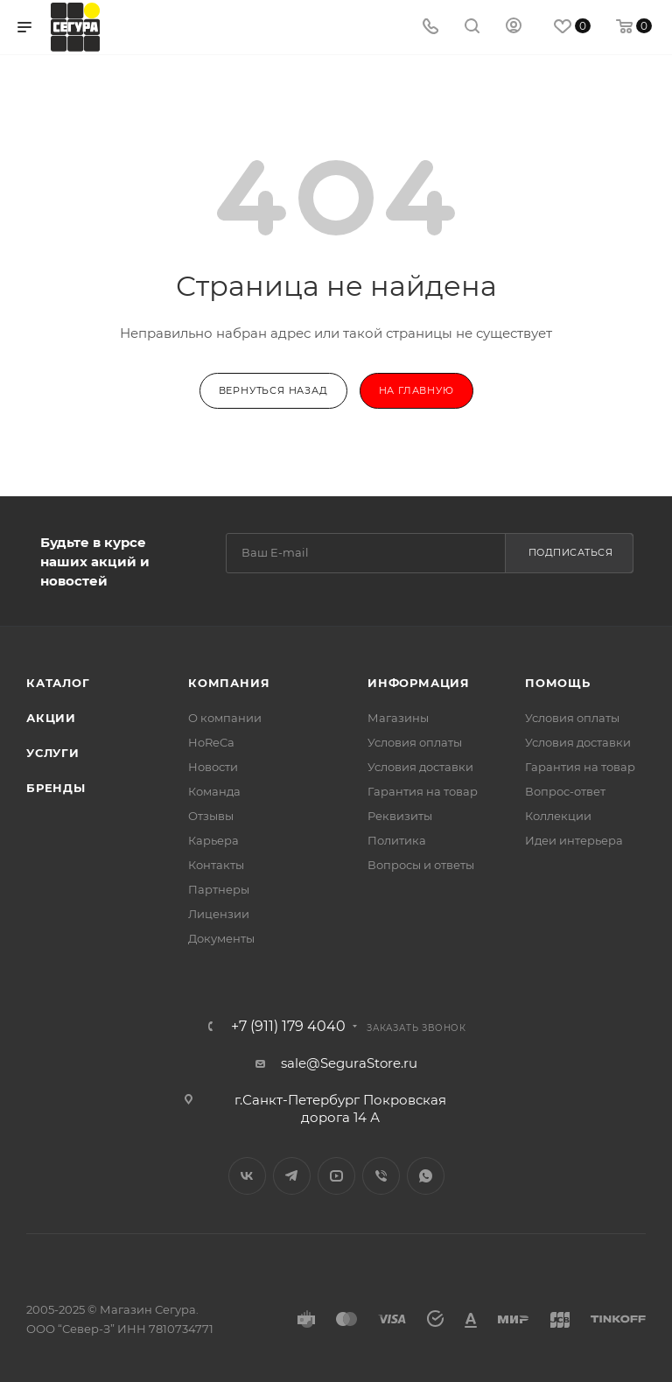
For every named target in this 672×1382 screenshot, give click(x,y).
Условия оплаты (415, 742)
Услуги (53, 753)
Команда (214, 791)
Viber (381, 1176)
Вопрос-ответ (565, 791)
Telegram (292, 1176)
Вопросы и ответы (421, 865)
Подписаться (570, 552)
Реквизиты (400, 816)
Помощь (558, 683)
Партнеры (218, 889)
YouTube (336, 1176)
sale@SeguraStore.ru (349, 1063)
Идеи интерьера (574, 840)
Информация (419, 683)
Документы (221, 938)
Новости (213, 767)
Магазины (398, 718)
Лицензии (218, 914)
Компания (229, 683)
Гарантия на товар (423, 791)
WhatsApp (425, 1176)
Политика (397, 840)
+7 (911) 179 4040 (288, 1027)
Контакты (216, 865)
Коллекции (558, 816)
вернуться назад (273, 390)
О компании (225, 718)
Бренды (56, 788)
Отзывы (211, 816)
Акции (51, 718)
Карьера (213, 840)
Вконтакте (247, 1176)
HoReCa (211, 742)
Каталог (58, 683)
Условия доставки (420, 767)
